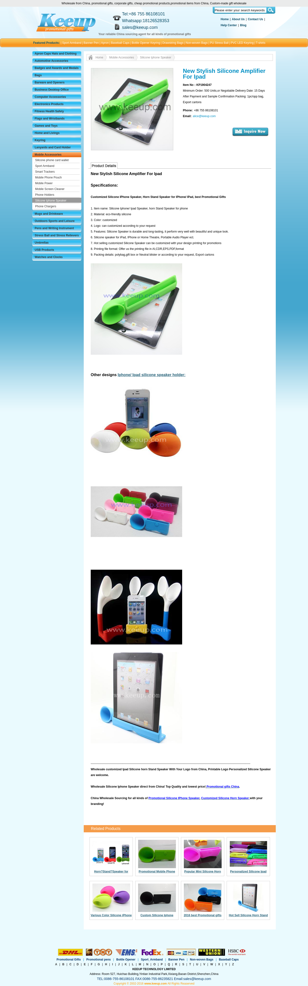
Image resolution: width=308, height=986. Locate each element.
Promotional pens (98, 959)
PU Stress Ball (219, 42)
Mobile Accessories (48, 154)
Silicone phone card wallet (52, 160)
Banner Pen (91, 42)
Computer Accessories (50, 97)
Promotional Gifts (69, 959)
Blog (243, 25)
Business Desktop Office (52, 89)
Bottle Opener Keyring (146, 42)
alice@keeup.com (204, 116)
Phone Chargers (45, 206)
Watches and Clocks (49, 257)
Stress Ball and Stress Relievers (57, 235)
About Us (238, 19)
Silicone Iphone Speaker (50, 200)
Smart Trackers (45, 171)
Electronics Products (49, 104)
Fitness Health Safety (49, 111)
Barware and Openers (49, 82)
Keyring (40, 140)
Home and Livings (47, 133)
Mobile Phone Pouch (48, 177)
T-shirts (260, 42)
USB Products (44, 250)
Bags (38, 75)
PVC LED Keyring (242, 42)
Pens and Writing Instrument (54, 228)
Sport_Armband (152, 959)
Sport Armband (71, 42)
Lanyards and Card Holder (53, 147)
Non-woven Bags (197, 42)
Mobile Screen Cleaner (49, 189)
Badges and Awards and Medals (57, 68)
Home (225, 19)
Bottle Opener (125, 959)
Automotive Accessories (51, 61)
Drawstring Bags (173, 42)
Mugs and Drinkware (49, 213)
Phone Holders (44, 194)
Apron (105, 42)
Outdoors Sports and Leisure (55, 221)
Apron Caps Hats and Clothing (56, 53)
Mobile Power (44, 183)
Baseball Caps (120, 42)
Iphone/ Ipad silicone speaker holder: (152, 375)
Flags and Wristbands (49, 118)
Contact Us (255, 19)
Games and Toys (46, 125)
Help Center (229, 25)
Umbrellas (42, 242)
